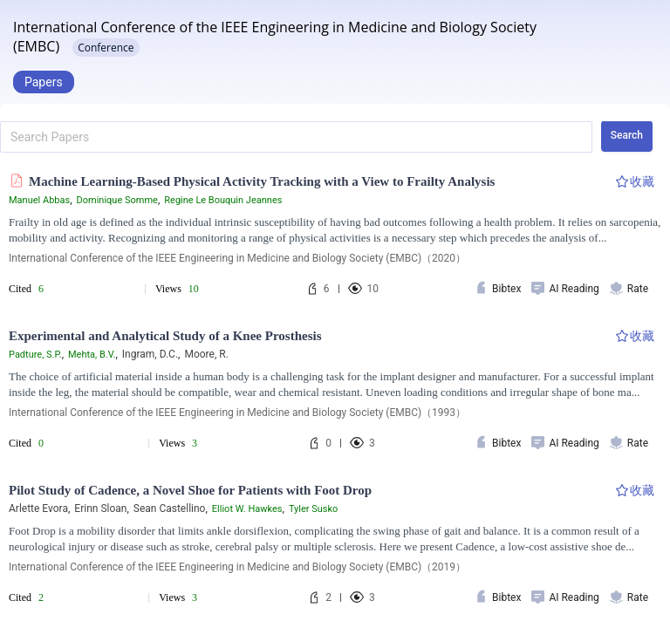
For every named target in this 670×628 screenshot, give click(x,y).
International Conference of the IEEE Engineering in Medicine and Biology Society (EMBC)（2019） (237, 567)
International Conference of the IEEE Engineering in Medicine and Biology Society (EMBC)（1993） (237, 412)
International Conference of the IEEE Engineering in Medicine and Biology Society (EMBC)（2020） (237, 258)
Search (627, 135)
